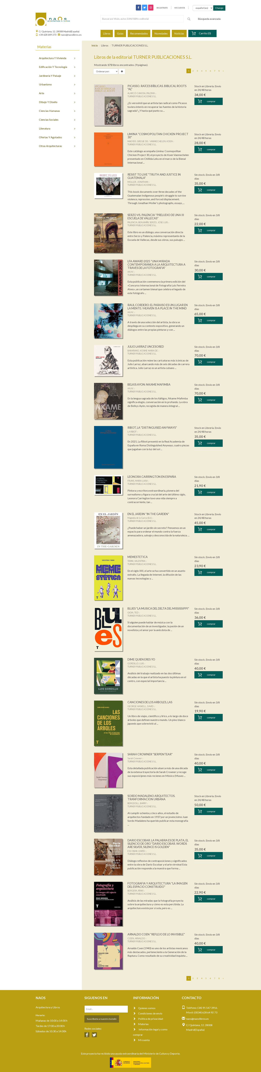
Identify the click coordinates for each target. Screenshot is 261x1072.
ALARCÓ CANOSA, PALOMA (141, 93)
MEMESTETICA (138, 557)
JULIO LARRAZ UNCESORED (147, 346)
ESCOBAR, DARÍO (136, 851)
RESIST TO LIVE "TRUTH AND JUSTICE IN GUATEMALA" (156, 176)
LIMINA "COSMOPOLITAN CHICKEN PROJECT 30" (153, 135)
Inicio (95, 45)
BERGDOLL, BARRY (137, 803)
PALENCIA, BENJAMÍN (138, 222)
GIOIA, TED (133, 616)
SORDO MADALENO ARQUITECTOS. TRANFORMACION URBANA (153, 797)
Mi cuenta (141, 1040)
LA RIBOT (132, 431)
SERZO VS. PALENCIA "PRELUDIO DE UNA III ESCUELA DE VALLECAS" (158, 216)
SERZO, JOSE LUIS (159, 222)
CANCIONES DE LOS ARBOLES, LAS (151, 702)
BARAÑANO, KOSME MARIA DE (143, 350)
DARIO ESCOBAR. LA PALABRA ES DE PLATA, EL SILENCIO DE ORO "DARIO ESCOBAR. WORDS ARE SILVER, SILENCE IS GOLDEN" (158, 843)
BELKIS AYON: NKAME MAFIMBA (150, 384)
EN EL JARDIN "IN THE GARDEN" (150, 514)
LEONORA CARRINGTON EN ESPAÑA (153, 476)
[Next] (223, 71)
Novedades (161, 33)
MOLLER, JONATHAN (138, 182)
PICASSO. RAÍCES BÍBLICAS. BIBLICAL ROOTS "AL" (153, 87)
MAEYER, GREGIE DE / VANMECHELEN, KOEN (150, 141)
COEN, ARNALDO (136, 941)
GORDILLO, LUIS (136, 663)
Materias (141, 1024)
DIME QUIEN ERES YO (143, 659)
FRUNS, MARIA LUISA (138, 480)
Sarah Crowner (135, 758)
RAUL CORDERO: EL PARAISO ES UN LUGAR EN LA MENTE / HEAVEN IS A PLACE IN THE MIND (157, 308)
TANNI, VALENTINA (136, 561)
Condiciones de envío (147, 1013)
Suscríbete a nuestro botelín (102, 1018)
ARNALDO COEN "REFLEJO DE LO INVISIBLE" (151, 935)
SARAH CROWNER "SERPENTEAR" (151, 754)
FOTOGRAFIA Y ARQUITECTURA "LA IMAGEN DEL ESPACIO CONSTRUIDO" (154, 884)
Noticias (179, 33)
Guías (120, 33)
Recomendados (139, 33)
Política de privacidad (148, 1018)
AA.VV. (130, 271)
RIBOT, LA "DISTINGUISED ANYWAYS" (154, 427)
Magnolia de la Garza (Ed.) (140, 518)
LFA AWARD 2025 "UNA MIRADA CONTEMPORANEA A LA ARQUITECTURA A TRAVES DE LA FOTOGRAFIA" (158, 264)
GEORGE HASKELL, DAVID (140, 706)
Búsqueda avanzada (209, 18)
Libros (106, 33)
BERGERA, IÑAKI (135, 890)
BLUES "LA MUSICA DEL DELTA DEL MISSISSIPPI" (152, 610)
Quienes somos (144, 1008)
